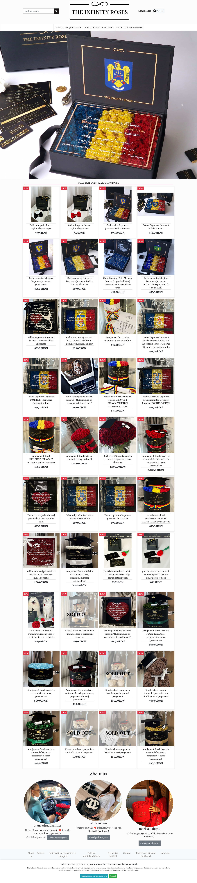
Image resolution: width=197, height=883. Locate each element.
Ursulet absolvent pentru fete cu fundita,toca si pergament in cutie (79, 634)
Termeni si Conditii (113, 854)
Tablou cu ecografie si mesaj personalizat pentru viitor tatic (41, 518)
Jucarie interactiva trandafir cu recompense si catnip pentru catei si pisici (117, 574)
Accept (113, 876)
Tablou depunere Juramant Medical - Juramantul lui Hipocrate (41, 340)
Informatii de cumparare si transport (62, 854)
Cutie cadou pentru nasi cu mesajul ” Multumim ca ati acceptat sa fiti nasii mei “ (79, 400)
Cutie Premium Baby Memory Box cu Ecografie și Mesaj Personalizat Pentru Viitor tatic (117, 283)
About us (31, 854)
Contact (40, 853)
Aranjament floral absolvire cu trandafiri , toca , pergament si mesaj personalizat (79, 576)
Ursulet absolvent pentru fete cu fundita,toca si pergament (79, 751)
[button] (15, 105)
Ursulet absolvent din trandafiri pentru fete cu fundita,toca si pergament (156, 693)
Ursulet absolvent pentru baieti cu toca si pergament (118, 751)
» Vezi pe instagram (58, 838)
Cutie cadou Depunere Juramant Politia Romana (117, 227)
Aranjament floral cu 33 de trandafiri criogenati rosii (79, 457)
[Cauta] (56, 11)
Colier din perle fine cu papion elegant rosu (79, 227)
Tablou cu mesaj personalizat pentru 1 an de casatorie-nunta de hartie (41, 574)
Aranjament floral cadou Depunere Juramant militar (117, 339)
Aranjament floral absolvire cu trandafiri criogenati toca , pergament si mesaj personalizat (156, 461)
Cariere (126, 853)
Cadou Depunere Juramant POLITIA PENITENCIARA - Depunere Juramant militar (79, 340)
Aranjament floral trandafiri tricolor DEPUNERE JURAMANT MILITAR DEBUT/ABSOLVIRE (117, 401)
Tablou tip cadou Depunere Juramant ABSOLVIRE (79, 517)
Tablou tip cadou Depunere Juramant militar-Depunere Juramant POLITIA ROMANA (156, 400)
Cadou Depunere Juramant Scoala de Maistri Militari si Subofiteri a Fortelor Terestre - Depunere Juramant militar (156, 342)
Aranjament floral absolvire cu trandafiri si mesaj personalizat (41, 693)
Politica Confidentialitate (91, 854)
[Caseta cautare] (38, 11)
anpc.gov (165, 853)
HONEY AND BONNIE (129, 27)
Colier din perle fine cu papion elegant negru (41, 227)
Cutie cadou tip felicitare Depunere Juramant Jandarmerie (41, 281)
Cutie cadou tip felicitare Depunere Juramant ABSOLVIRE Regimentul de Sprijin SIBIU (156, 283)
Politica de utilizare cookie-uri (145, 854)
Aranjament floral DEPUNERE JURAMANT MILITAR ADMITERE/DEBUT (41, 459)
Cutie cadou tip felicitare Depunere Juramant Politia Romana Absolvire (79, 281)
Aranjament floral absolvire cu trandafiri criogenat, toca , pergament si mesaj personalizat (79, 695)
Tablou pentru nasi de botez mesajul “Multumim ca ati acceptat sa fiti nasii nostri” (117, 634)
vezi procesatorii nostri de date (94, 876)
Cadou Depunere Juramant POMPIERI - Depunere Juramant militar (41, 400)
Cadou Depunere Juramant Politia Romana (156, 227)
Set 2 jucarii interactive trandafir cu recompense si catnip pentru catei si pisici (41, 634)
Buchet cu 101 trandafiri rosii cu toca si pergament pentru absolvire (117, 459)
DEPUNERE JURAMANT (69, 27)
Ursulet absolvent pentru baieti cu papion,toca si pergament (117, 693)
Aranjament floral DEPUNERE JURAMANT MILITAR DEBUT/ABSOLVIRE (156, 518)
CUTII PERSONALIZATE (99, 27)
